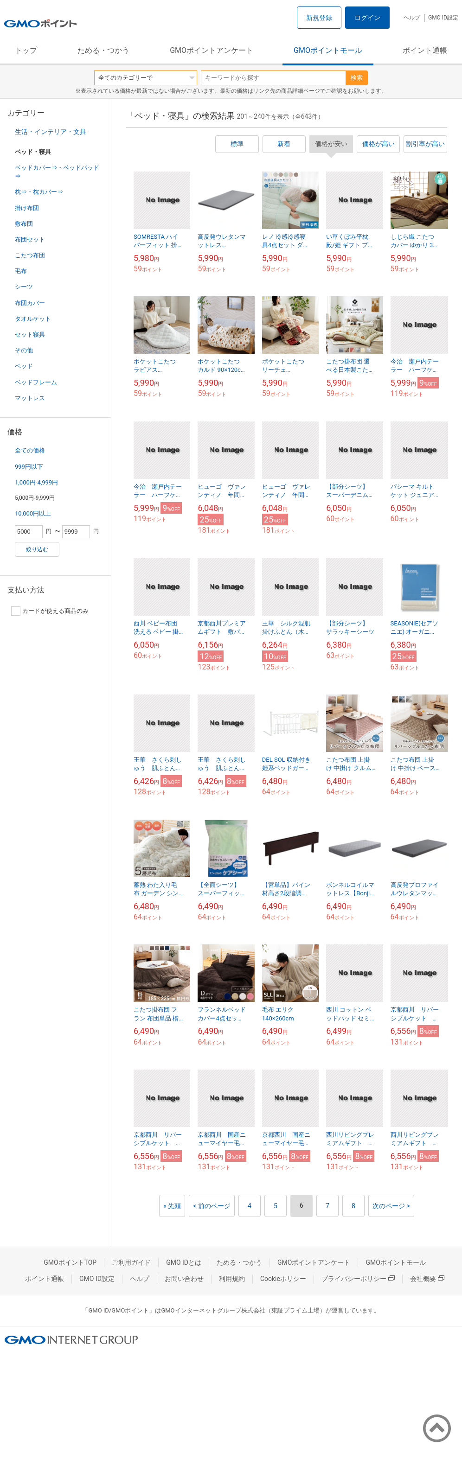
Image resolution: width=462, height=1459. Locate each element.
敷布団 (24, 223)
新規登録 (319, 17)
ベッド (24, 366)
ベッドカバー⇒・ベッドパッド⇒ (57, 171)
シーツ (24, 286)
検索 (357, 77)
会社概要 (427, 1278)
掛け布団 (27, 207)
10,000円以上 (33, 513)
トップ (26, 50)
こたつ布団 (30, 255)
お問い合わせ (184, 1278)
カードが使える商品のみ (50, 611)
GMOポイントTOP (70, 1262)
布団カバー (30, 302)
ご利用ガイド (131, 1262)
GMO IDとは (183, 1262)
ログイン (367, 17)
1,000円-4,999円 (36, 482)
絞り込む (37, 549)
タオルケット (33, 318)
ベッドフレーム (36, 382)
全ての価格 (30, 450)
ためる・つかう (103, 50)
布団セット (30, 239)
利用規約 (232, 1278)
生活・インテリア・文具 (50, 131)
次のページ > (391, 1206)
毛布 (21, 271)
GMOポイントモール (328, 50)
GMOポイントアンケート (211, 50)
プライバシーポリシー (358, 1278)
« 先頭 (172, 1206)
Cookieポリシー (283, 1278)
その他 (24, 350)
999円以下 (29, 466)
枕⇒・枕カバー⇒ (39, 191)
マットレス (30, 398)
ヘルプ (412, 17)
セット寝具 (30, 334)
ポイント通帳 (425, 50)
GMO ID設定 (443, 17)
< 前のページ (212, 1206)
